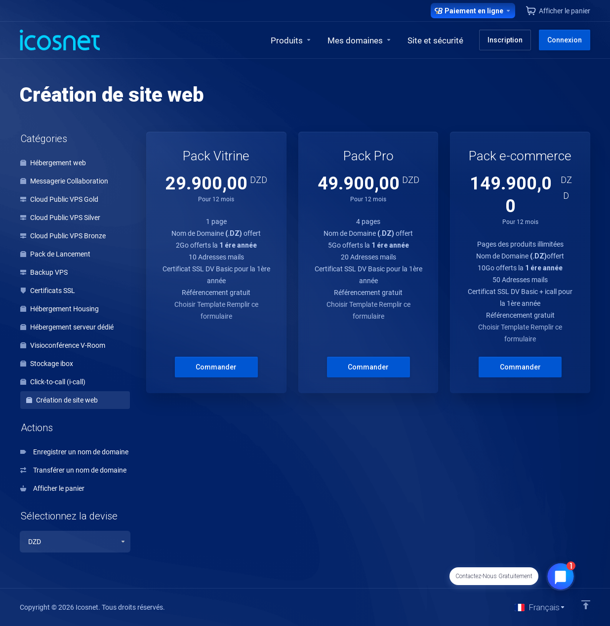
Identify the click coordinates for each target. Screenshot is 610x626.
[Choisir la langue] (540, 607)
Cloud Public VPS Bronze (63, 236)
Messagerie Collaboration (64, 181)
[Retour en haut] (585, 604)
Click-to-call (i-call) (52, 382)
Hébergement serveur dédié (67, 327)
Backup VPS (44, 272)
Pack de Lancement (55, 254)
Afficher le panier (52, 488)
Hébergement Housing (59, 309)
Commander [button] (216, 367)
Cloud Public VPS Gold (59, 199)
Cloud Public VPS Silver (60, 217)
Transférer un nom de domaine (73, 470)
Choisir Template (200, 304)
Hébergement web (53, 163)
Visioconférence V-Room (62, 345)
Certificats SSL (47, 291)
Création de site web (62, 400)
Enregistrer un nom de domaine (74, 452)
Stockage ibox (46, 364)
